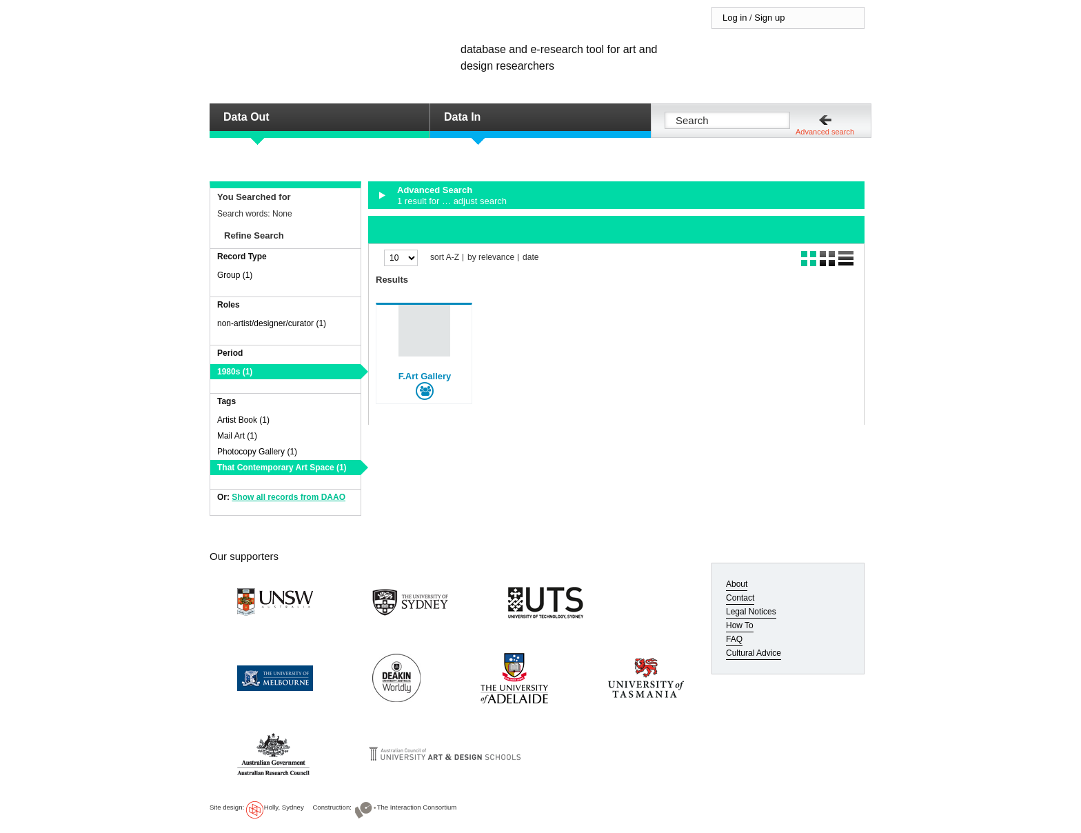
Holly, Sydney (284, 807)
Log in (735, 17)
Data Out (246, 117)
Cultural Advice (753, 653)
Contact (740, 598)
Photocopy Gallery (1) (257, 451)
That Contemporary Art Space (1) (282, 467)
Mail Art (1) (237, 436)
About (736, 584)
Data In (462, 117)
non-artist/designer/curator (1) (271, 323)
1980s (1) (234, 372)
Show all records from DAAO (288, 497)
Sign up (769, 17)
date (530, 257)
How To (740, 625)
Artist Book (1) (243, 420)
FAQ (734, 639)
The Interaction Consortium (417, 807)
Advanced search (825, 132)
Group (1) (234, 275)
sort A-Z (444, 257)
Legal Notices (751, 611)
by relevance (490, 257)
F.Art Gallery (425, 376)
